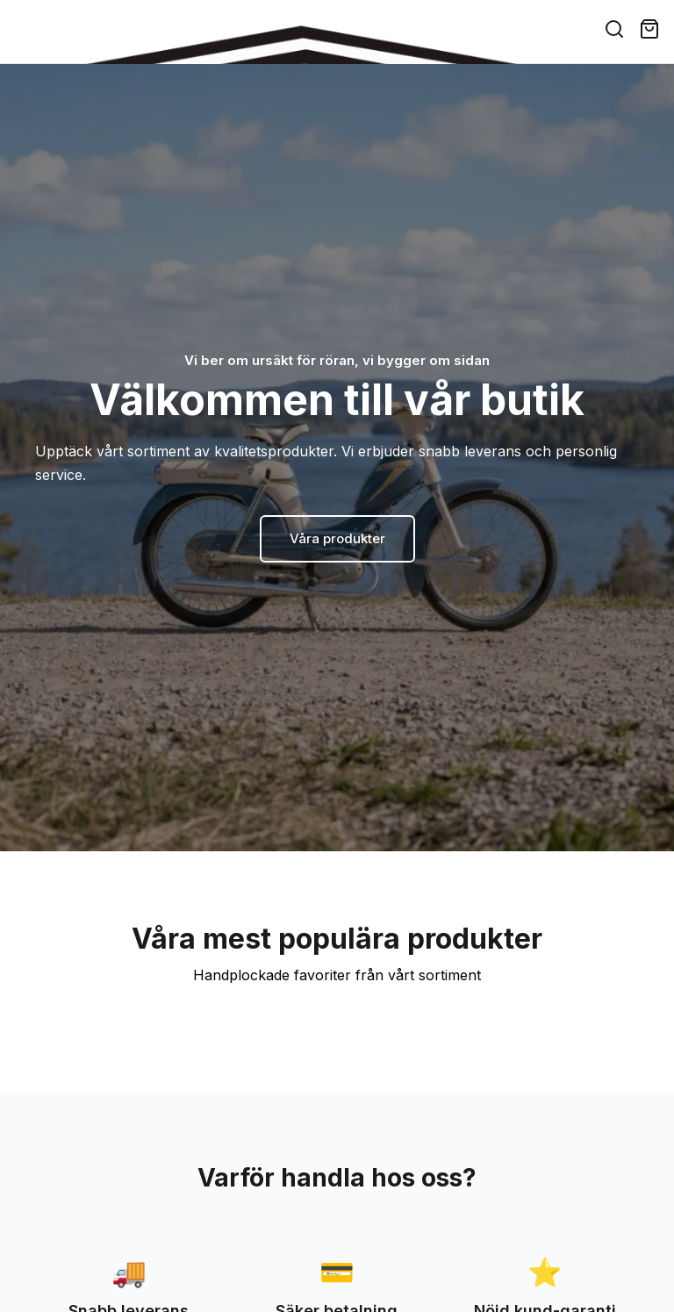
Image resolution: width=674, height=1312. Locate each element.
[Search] (614, 28)
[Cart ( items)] (649, 28)
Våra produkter (337, 538)
